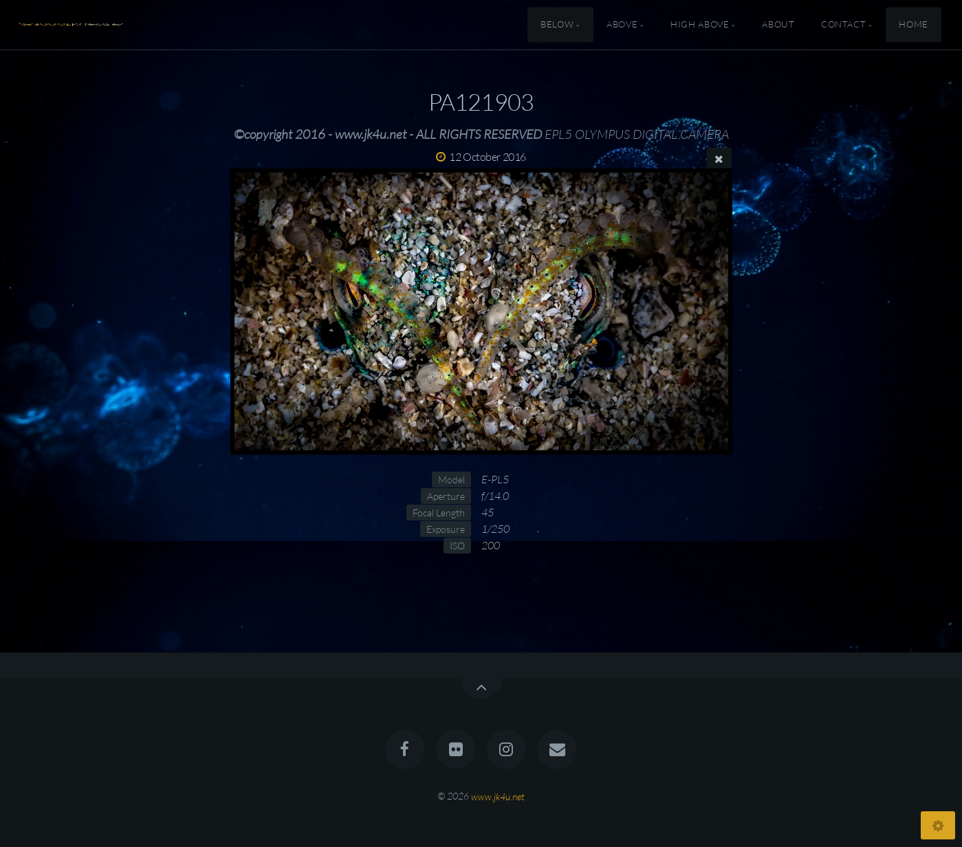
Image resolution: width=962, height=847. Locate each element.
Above (621, 24)
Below (556, 24)
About (778, 24)
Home (913, 24)
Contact (843, 24)
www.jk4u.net (498, 796)
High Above (699, 24)
